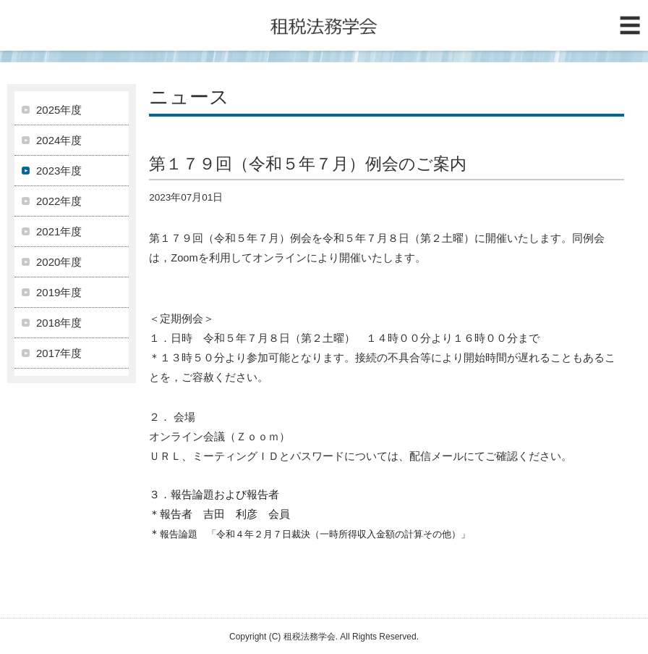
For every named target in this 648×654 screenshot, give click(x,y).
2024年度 (59, 140)
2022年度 (59, 201)
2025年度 (59, 110)
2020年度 (59, 262)
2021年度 (59, 231)
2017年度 (59, 353)
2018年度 (59, 322)
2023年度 (59, 170)
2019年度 (59, 292)
